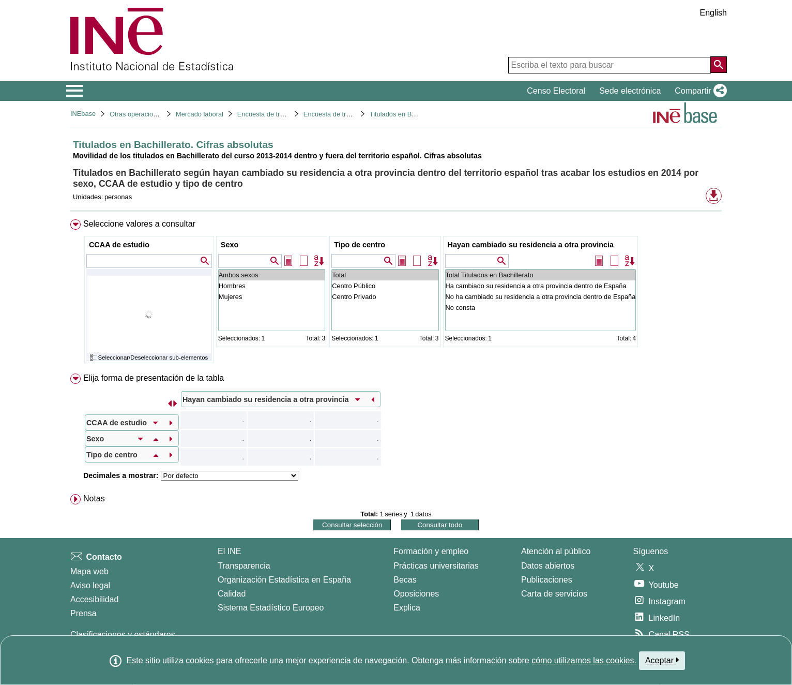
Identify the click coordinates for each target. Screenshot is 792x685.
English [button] (713, 12)
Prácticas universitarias (436, 565)
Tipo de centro (359, 245)
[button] (699, 91)
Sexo (229, 245)
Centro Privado (385, 296)
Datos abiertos (547, 565)
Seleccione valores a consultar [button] (139, 223)
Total (385, 275)
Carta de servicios (554, 593)
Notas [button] (94, 498)
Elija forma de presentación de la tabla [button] (153, 378)
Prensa (83, 613)
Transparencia (244, 565)
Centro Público (385, 285)
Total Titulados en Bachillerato (541, 275)
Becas (404, 579)
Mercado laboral (199, 114)
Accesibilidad (94, 599)
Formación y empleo (430, 551)
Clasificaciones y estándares (122, 634)
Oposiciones (416, 593)
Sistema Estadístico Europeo (271, 607)
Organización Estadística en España (284, 579)
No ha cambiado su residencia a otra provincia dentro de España (541, 296)
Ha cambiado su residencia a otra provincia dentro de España (541, 285)
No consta (541, 307)
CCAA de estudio (119, 245)
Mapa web (89, 571)
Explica (406, 607)
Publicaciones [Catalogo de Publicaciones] (546, 579)
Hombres (272, 285)
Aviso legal (90, 585)
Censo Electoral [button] (556, 90)
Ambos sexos (272, 275)
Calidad (232, 593)
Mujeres (272, 296)
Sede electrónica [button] (630, 90)
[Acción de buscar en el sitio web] (718, 64)
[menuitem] (396, 293)
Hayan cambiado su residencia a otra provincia (531, 245)
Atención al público (555, 551)
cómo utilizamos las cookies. (583, 660)
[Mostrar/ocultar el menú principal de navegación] (74, 91)
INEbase (83, 113)
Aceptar (662, 660)
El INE (229, 551)
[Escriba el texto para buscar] (609, 65)
